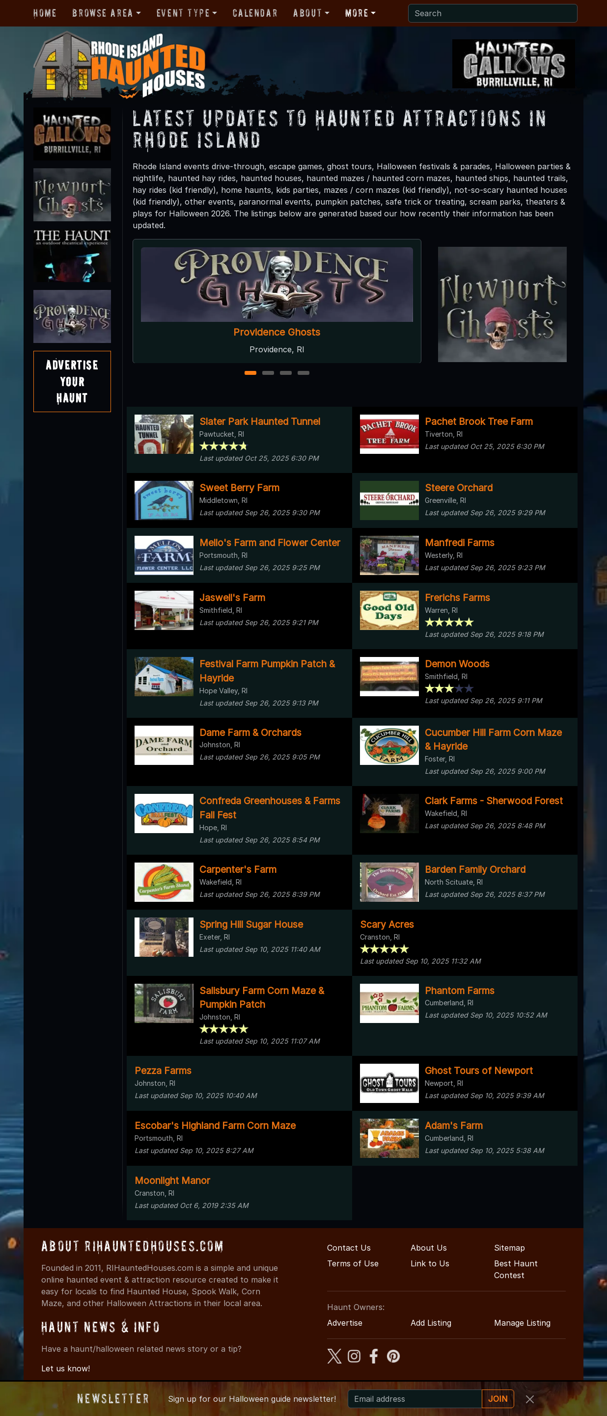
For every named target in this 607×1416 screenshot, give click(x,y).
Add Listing (431, 1323)
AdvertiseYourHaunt (72, 381)
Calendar (255, 13)
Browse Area (102, 13)
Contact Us (349, 1248)
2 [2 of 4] (268, 373)
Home (44, 13)
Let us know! (65, 1368)
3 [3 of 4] (285, 373)
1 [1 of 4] (250, 373)
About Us (429, 1248)
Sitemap (509, 1248)
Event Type (183, 13)
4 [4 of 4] (303, 373)
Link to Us (430, 1263)
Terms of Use (353, 1263)
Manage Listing (522, 1323)
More (356, 13)
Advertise (344, 1323)
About (307, 13)
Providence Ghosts (276, 332)
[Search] (493, 13)
